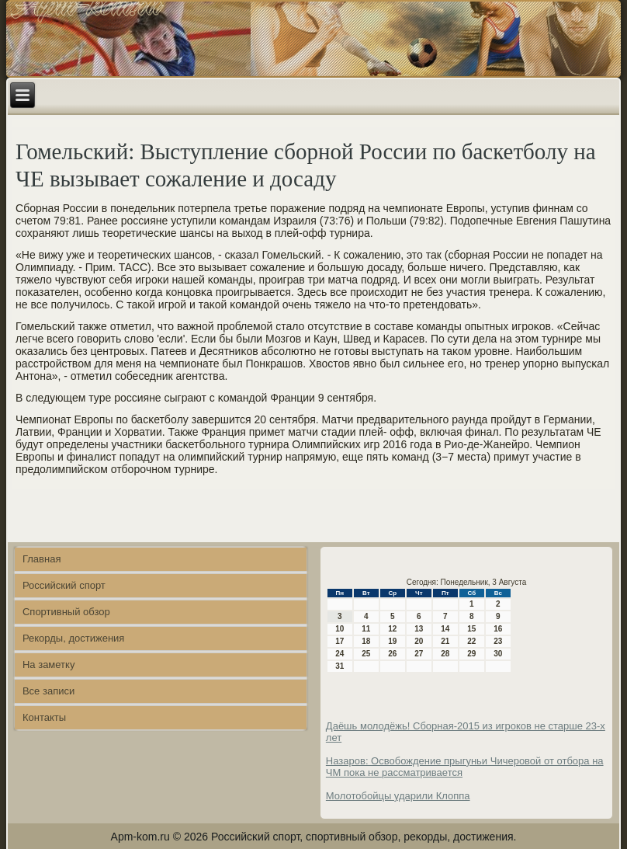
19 (392, 641)
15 (471, 629)
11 (366, 629)
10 (339, 629)
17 (339, 641)
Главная (42, 559)
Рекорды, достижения (73, 638)
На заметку (48, 664)
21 (445, 641)
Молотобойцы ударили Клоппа (398, 796)
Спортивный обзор (66, 612)
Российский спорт (64, 585)
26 (392, 653)
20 (418, 641)
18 (366, 641)
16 (498, 629)
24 (339, 653)
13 (418, 629)
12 (392, 629)
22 (471, 641)
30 (498, 653)
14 (445, 629)
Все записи (48, 691)
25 (366, 653)
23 (498, 641)
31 (339, 666)
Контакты (44, 717)
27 (418, 653)
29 (471, 653)
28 (445, 653)
